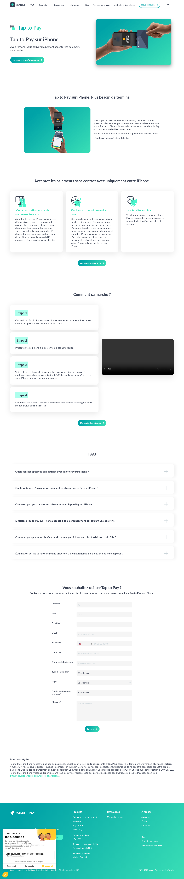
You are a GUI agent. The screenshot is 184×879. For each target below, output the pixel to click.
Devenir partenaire (101, 4)
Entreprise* (57, 652)
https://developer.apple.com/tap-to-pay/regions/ (34, 775)
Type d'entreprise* (60, 671)
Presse (144, 820)
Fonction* (56, 623)
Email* (55, 633)
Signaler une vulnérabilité (69, 870)
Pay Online (78, 838)
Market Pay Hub (80, 857)
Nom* (54, 613)
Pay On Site (78, 825)
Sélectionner (83, 672)
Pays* (54, 681)
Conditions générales (18, 870)
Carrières (145, 825)
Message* (56, 702)
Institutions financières (124, 4)
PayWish (77, 821)
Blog (87, 4)
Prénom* (56, 603)
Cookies (54, 870)
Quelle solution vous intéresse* (61, 692)
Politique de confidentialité (38, 870)
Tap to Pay (77, 829)
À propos (145, 816)
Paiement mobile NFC (82, 847)
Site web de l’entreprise (62, 662)
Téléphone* (57, 642)
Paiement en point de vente (87, 817)
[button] (85, 643)
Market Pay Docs (115, 816)
